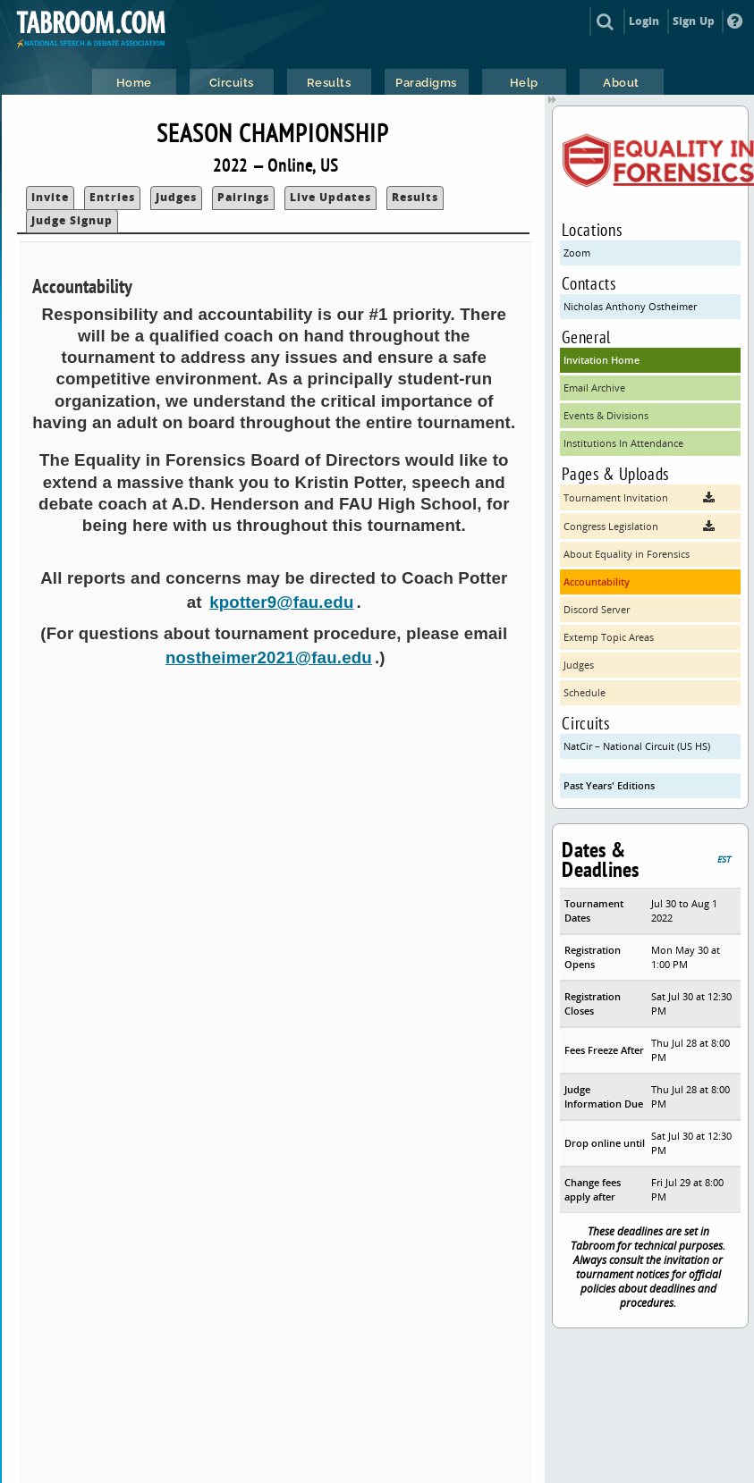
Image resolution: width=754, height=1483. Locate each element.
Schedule (584, 692)
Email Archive (594, 387)
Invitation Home (601, 360)
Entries (112, 197)
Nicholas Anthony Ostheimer (630, 306)
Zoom (576, 252)
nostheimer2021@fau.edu (268, 657)
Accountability (596, 581)
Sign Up (694, 21)
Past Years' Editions (609, 785)
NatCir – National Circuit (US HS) (636, 746)
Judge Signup (72, 220)
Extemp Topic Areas (608, 637)
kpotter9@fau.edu (281, 602)
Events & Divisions (605, 415)
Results (415, 197)
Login (644, 21)
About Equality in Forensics (626, 553)
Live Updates (330, 197)
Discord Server (596, 609)
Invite (50, 197)
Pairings (243, 197)
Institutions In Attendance (623, 443)
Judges (176, 197)
